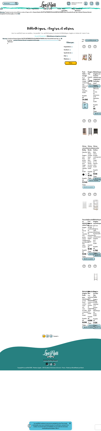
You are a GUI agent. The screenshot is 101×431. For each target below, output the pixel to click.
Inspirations (35, 9)
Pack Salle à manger (84, 74)
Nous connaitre (64, 9)
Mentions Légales (37, 367)
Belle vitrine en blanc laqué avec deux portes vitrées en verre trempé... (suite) (90, 160)
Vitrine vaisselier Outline (96, 148)
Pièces (29, 9)
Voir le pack (85, 106)
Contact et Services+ (78, 9)
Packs (59, 9)
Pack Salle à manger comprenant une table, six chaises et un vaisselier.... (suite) (85, 85)
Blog (73, 9)
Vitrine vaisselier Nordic (91, 148)
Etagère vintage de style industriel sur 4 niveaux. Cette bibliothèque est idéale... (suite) (96, 307)
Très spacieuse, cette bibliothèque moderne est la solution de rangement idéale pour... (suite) (91, 304)
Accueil (37, 36)
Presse (63, 367)
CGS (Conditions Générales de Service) (51, 367)
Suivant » (55, 336)
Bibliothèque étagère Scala (86, 293)
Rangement (43, 36)
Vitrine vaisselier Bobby (85, 148)
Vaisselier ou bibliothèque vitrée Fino (86, 222)
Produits (23, 9)
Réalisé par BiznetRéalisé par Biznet (75, 367)
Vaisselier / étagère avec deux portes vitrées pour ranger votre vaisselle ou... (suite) (84, 161)
